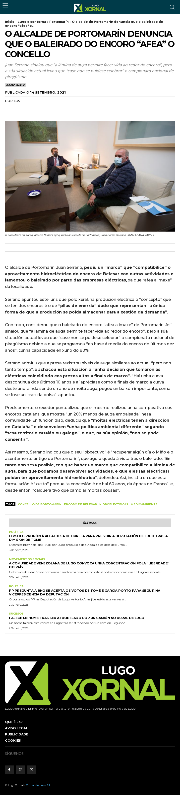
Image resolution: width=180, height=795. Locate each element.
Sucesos (16, 613)
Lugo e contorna (32, 22)
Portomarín (59, 22)
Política (16, 532)
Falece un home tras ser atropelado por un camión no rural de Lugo (76, 618)
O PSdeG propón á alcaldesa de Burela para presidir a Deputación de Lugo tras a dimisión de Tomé (88, 538)
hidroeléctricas (113, 504)
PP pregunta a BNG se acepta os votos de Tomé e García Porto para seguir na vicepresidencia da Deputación (84, 592)
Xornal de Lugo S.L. (38, 785)
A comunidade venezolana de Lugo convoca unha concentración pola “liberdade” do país (89, 565)
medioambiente (144, 504)
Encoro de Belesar (80, 504)
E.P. (16, 101)
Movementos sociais (27, 559)
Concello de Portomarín (39, 504)
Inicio (9, 22)
